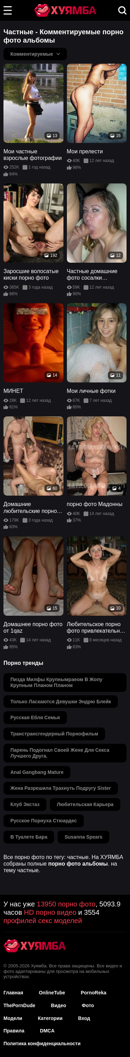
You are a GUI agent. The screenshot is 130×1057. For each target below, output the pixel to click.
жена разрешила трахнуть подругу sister (60, 788)
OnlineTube (52, 992)
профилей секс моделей (42, 920)
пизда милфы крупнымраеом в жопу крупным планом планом (56, 682)
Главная (13, 992)
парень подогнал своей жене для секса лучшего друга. (59, 753)
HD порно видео (50, 912)
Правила (13, 1030)
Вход (84, 1018)
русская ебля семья (35, 717)
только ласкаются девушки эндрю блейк (60, 701)
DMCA (47, 1030)
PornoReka (93, 992)
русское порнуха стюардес (43, 820)
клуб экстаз (25, 804)
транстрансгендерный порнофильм (54, 734)
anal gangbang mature (36, 772)
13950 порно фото (66, 904)
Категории (50, 1018)
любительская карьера (85, 804)
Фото (88, 1005)
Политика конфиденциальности (41, 1043)
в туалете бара (28, 837)
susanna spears (83, 837)
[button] (7, 10)
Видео (58, 1005)
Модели (12, 1018)
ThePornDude (19, 1005)
